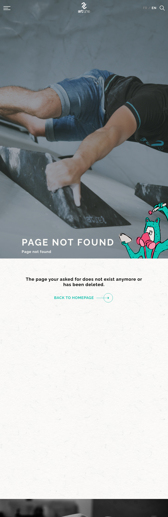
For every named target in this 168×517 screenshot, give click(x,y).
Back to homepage (81, 297)
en (154, 8)
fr (145, 8)
